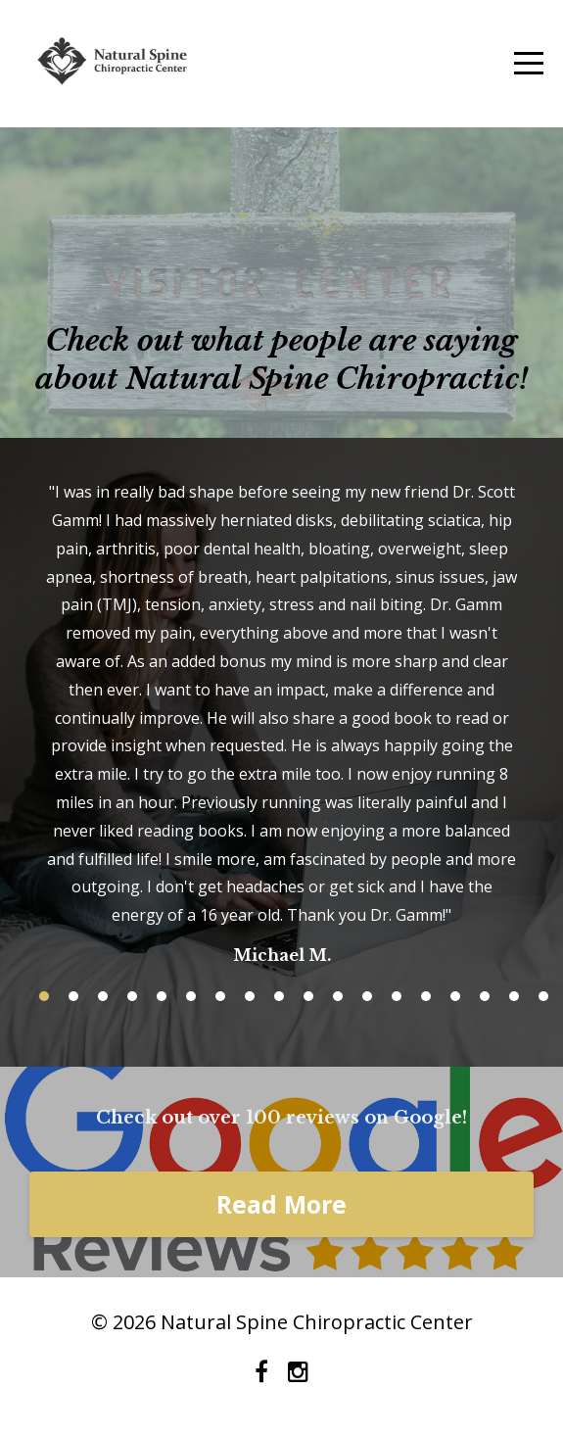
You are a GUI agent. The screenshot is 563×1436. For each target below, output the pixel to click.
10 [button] (308, 996)
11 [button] (338, 996)
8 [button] (250, 996)
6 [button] (191, 996)
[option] (281, 721)
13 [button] (396, 996)
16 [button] (485, 996)
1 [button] (44, 996)
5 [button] (161, 996)
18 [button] (543, 996)
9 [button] (279, 996)
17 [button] (514, 996)
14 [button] (426, 996)
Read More (281, 1204)
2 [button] (73, 996)
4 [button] (132, 996)
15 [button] (455, 996)
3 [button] (103, 996)
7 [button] (220, 996)
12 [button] (367, 996)
